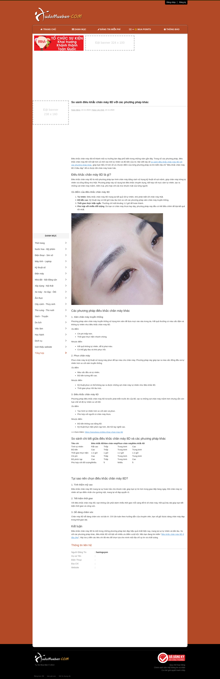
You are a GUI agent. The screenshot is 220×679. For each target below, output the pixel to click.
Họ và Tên (76, 556)
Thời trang (51, 243)
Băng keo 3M (39, 676)
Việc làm (51, 328)
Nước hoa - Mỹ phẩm (51, 249)
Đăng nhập (171, 2)
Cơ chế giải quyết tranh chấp (173, 670)
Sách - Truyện (51, 316)
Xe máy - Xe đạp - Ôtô (51, 292)
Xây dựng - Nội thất (51, 286)
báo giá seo (51, 676)
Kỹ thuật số (51, 267)
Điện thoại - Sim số (51, 255)
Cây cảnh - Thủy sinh (51, 304)
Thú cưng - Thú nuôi (51, 310)
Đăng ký (182, 2)
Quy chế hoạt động (177, 665)
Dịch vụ (51, 341)
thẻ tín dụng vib (64, 676)
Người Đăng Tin (78, 552)
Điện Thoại (76, 560)
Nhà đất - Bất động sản (51, 279)
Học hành (51, 334)
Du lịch (51, 322)
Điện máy (51, 273)
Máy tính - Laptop (51, 261)
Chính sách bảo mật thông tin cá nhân (169, 667)
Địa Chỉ (75, 563)
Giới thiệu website (51, 347)
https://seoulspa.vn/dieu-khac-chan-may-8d (104, 432)
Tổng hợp (51, 353)
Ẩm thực (51, 298)
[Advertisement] (142, 14)
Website (75, 567)
